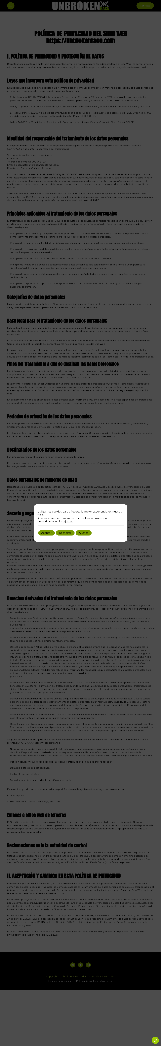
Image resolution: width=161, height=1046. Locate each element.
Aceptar (47, 533)
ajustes (68, 521)
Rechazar (68, 533)
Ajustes (89, 533)
